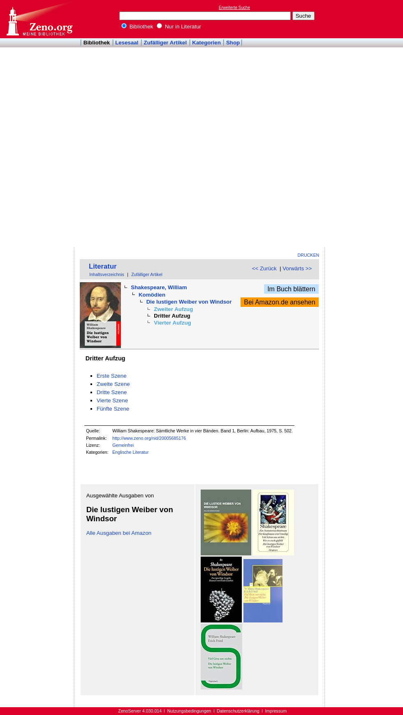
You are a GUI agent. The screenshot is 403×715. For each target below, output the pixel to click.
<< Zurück (264, 268)
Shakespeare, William (159, 287)
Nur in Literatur (179, 26)
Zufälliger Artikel (165, 42)
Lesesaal (126, 42)
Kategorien (206, 42)
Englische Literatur (130, 452)
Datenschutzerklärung (238, 710)
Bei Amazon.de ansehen (279, 302)
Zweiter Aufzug (173, 309)
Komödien (152, 295)
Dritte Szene (112, 392)
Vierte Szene (112, 400)
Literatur (103, 266)
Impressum (276, 710)
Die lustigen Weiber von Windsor (189, 302)
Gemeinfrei (123, 445)
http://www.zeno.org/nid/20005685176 (149, 438)
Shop (233, 42)
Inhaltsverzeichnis (106, 274)
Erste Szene (112, 376)
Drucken (309, 255)
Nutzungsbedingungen (189, 710)
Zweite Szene (113, 384)
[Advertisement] (361, 123)
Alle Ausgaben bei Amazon (119, 533)
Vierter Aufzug (172, 323)
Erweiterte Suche (234, 7)
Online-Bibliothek (39, 19)
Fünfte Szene (113, 409)
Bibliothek (137, 26)
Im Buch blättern (291, 289)
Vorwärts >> (297, 268)
